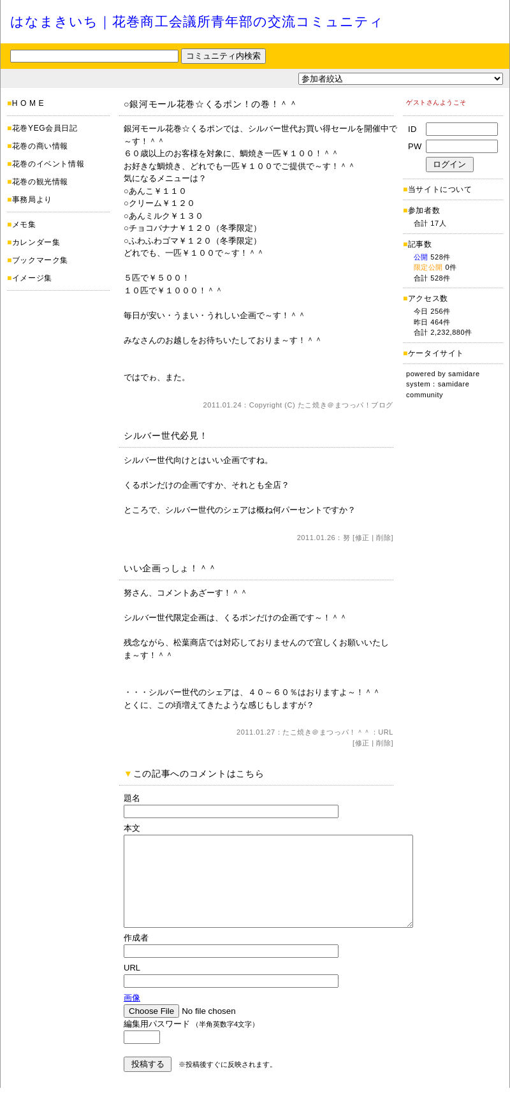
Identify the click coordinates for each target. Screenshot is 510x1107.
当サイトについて (440, 189)
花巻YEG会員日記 (45, 128)
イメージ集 (32, 278)
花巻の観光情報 (40, 181)
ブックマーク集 (40, 260)
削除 (383, 537)
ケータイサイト (436, 353)
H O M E (28, 103)
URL (385, 732)
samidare (464, 374)
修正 (362, 537)
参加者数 (421, 210)
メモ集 (24, 224)
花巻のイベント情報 (48, 163)
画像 (132, 1017)
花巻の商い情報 (40, 146)
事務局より (32, 199)
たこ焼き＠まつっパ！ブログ (345, 405)
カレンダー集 (36, 242)
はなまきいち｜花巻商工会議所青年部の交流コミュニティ (197, 21)
